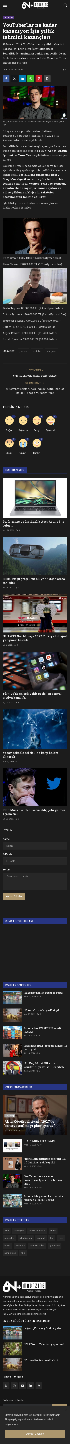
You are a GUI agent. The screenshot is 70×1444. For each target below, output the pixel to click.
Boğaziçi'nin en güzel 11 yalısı (44, 992)
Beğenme (23, 430)
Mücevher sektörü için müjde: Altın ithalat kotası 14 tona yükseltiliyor (35, 390)
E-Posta (7, 854)
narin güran (10, 1253)
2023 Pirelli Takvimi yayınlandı (44, 1344)
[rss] (39, 1385)
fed (52, 1238)
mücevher (9, 1238)
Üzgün (22, 453)
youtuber (37, 351)
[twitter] (6, 1385)
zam (61, 1238)
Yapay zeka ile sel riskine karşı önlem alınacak (30, 754)
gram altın (54, 1245)
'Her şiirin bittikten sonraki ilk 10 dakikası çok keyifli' (45, 1160)
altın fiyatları (25, 1238)
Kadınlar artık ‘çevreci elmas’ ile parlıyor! (45, 1047)
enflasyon (19, 1230)
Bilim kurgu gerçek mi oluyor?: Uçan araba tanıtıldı (34, 581)
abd (23, 1253)
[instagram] (14, 1385)
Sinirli (9, 453)
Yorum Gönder (14, 896)
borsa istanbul (37, 1245)
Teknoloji (8, 17)
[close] (66, 1410)
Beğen (9, 430)
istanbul (41, 1238)
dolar (53, 1230)
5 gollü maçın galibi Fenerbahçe (35, 375)
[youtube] (22, 1385)
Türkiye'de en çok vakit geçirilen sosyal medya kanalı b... (32, 695)
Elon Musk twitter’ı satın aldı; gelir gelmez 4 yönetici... (34, 812)
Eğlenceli (50, 430)
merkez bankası (37, 1230)
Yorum (8, 830)
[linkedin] (30, 1385)
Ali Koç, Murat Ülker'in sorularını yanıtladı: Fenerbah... (45, 1065)
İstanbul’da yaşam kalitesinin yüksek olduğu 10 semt (43, 1198)
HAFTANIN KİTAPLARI (39, 1141)
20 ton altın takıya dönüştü (42, 1010)
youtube (23, 351)
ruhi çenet (52, 351)
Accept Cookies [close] (35, 1433)
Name (6, 839)
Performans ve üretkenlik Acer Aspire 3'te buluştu (33, 523)
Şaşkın (36, 453)
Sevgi (36, 430)
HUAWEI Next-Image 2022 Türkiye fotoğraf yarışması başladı (35, 638)
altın (6, 1230)
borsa (7, 1245)
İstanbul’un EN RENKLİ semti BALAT (42, 1030)
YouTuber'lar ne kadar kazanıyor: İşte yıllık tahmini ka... (44, 1180)
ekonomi (20, 1245)
